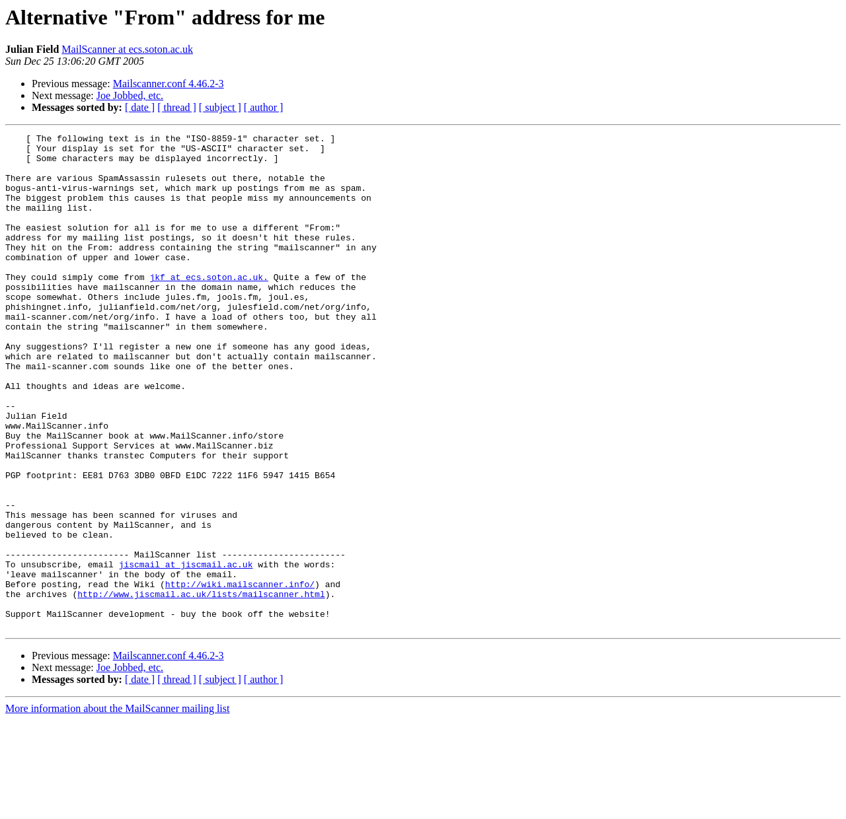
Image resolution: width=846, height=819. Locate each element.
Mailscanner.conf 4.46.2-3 (168, 83)
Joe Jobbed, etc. (129, 95)
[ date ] (140, 107)
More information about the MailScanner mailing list (117, 807)
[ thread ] (176, 107)
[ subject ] (220, 107)
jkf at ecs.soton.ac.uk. (208, 306)
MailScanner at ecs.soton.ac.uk (127, 49)
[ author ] (264, 107)
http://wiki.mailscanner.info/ (240, 675)
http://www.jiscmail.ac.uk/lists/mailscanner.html (201, 687)
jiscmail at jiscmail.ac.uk (186, 651)
